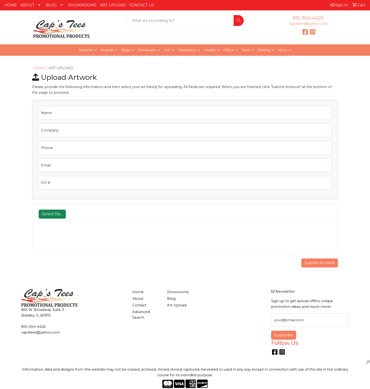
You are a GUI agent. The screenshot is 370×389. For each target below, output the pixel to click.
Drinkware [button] (147, 50)
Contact (139, 305)
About (137, 298)
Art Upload (176, 305)
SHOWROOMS (82, 5)
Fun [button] (167, 50)
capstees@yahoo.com (308, 23)
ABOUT (27, 5)
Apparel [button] (86, 50)
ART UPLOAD (113, 5)
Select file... (52, 214)
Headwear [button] (187, 50)
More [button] (282, 50)
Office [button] (228, 50)
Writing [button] (264, 50)
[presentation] (73, 240)
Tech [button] (246, 50)
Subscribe (283, 335)
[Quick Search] (180, 20)
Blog (171, 298)
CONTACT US (141, 5)
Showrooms (178, 292)
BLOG (51, 5)
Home (39, 68)
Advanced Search (141, 315)
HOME (10, 5)
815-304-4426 (308, 18)
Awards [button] (107, 50)
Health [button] (210, 50)
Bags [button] (125, 50)
